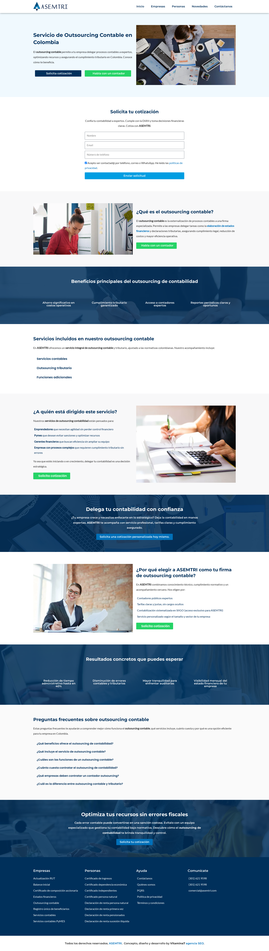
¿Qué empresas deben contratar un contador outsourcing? (78, 776)
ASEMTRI (115, 943)
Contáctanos (223, 6)
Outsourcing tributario (54, 368)
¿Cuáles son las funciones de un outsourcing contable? (75, 760)
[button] (134, 358)
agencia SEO (195, 943)
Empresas (158, 6)
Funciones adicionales (54, 377)
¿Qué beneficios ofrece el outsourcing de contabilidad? (75, 744)
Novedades (200, 6)
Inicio (140, 6)
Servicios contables (52, 359)
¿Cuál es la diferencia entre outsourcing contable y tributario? (80, 784)
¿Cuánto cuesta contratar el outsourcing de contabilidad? (77, 768)
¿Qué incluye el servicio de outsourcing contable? (71, 752)
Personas (178, 6)
